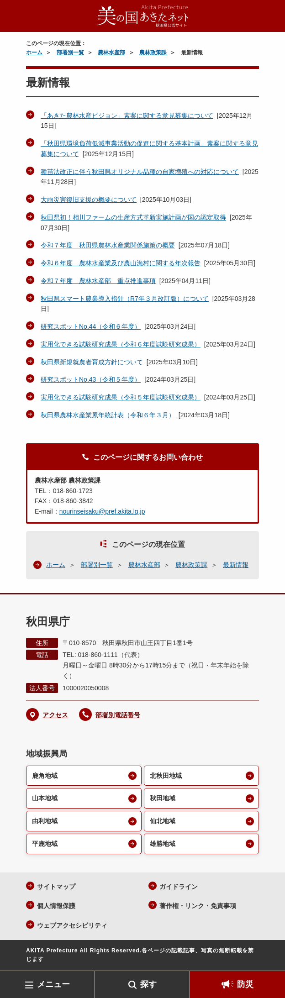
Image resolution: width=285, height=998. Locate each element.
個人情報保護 (56, 905)
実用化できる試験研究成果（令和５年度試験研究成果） (121, 397)
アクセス (55, 715)
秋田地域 (162, 798)
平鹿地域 (45, 843)
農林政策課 (153, 52)
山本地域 (45, 798)
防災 (245, 984)
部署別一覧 (70, 52)
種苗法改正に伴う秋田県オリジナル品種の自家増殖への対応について (140, 171)
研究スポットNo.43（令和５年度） (91, 379)
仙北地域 (162, 821)
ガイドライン (178, 886)
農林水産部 (111, 52)
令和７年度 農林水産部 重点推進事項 (98, 280)
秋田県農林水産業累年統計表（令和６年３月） (109, 415)
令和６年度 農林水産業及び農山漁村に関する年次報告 (121, 263)
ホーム (34, 52)
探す (148, 984)
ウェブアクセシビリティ (72, 925)
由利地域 (45, 821)
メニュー (53, 984)
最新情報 (235, 564)
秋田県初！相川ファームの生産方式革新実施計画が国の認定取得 (133, 217)
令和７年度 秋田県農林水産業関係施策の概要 (108, 245)
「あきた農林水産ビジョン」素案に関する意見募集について (127, 115)
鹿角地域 (45, 775)
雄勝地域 (162, 843)
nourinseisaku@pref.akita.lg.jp (102, 511)
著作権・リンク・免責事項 (197, 905)
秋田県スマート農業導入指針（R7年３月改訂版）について (125, 298)
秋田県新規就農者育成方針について (92, 362)
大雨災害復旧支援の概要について (89, 199)
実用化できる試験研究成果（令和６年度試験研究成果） (121, 344)
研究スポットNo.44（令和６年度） (91, 326)
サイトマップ (56, 886)
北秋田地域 (166, 775)
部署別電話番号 (117, 715)
